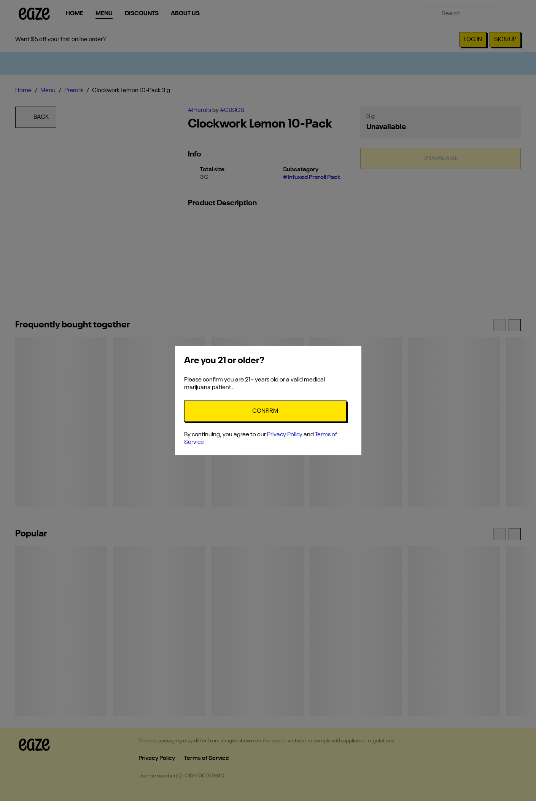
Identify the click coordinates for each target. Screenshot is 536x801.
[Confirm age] (265, 411)
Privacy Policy (284, 435)
